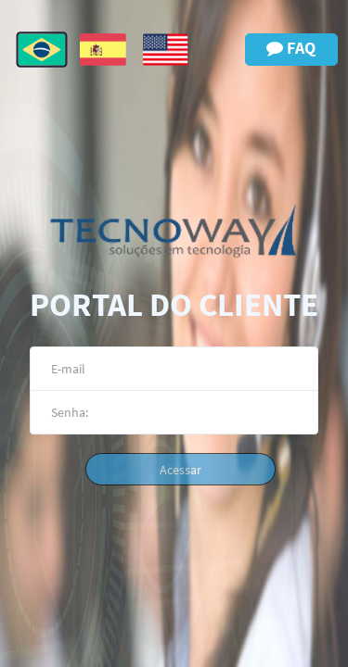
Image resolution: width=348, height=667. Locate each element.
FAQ (291, 47)
